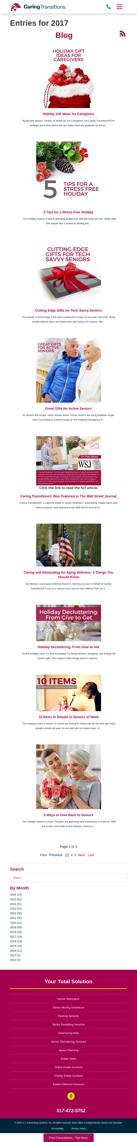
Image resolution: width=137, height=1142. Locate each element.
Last (91, 855)
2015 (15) (16, 945)
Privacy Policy (79, 1128)
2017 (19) (16, 936)
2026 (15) (16, 894)
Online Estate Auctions (68, 1067)
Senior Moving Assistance (69, 1007)
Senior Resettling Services (68, 1024)
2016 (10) (16, 941)
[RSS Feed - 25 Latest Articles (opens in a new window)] (122, 33)
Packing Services (68, 1015)
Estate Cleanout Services (68, 1084)
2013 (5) (15, 955)
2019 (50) (16, 927)
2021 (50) (16, 917)
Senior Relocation (68, 998)
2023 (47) (16, 908)
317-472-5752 (71, 1110)
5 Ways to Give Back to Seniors (68, 815)
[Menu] (119, 6)
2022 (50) (16, 913)
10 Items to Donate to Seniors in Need (68, 717)
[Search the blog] (68, 877)
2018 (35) (16, 931)
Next (81, 855)
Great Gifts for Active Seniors (68, 408)
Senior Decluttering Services (68, 1041)
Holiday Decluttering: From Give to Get (68, 647)
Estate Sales (68, 1058)
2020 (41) (16, 922)
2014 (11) (16, 950)
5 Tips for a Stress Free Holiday (68, 212)
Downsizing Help (68, 1032)
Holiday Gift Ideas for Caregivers (68, 114)
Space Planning (68, 1050)
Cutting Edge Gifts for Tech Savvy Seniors (68, 310)
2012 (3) (15, 959)
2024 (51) (16, 904)
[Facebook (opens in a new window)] (71, 1096)
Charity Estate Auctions (68, 1075)
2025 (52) (16, 899)
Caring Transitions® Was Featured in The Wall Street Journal (68, 496)
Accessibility (58, 1128)
